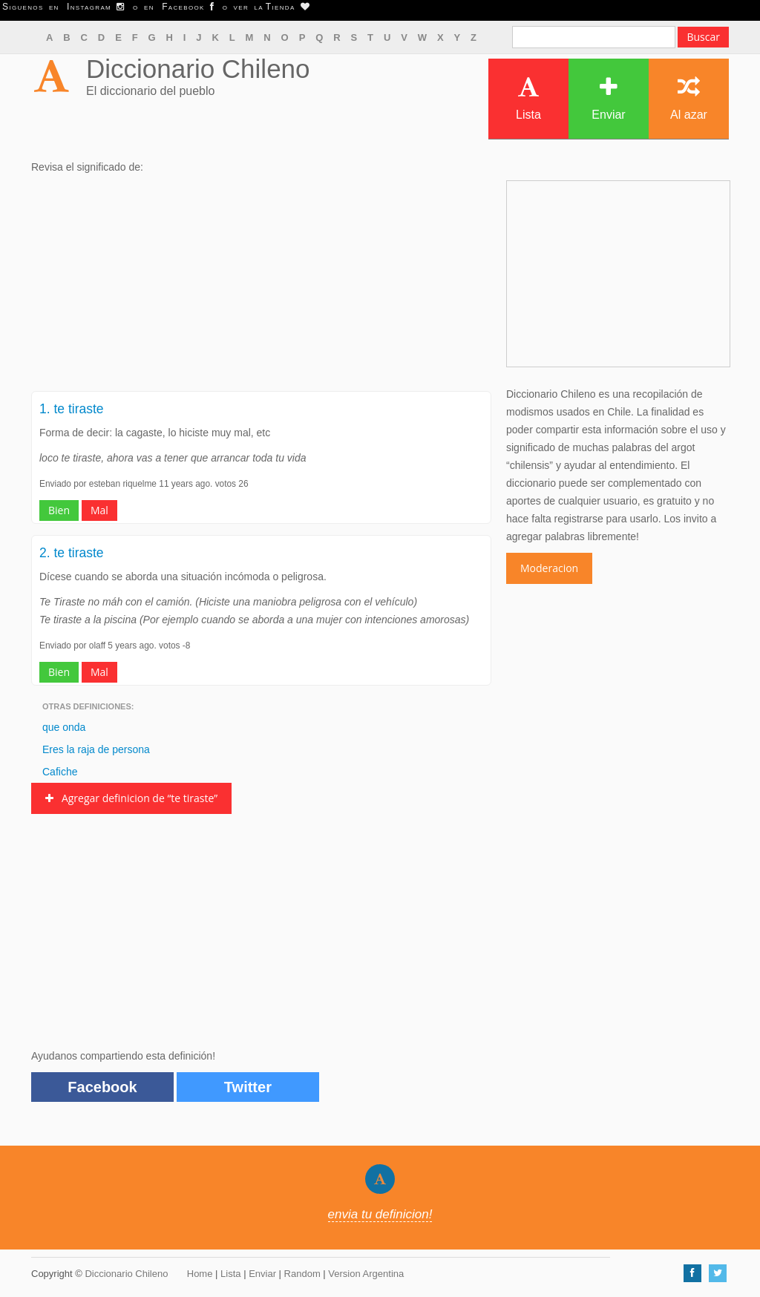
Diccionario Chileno (198, 68)
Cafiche (59, 772)
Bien (59, 510)
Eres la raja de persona (96, 749)
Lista (528, 98)
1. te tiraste (71, 408)
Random (302, 1273)
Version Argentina (366, 1273)
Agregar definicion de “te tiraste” (131, 798)
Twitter (248, 1087)
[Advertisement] (261, 287)
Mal (99, 510)
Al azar (688, 98)
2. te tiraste (71, 552)
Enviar (608, 98)
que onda (63, 727)
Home (200, 1273)
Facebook (102, 1087)
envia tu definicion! (380, 1214)
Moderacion (549, 568)
